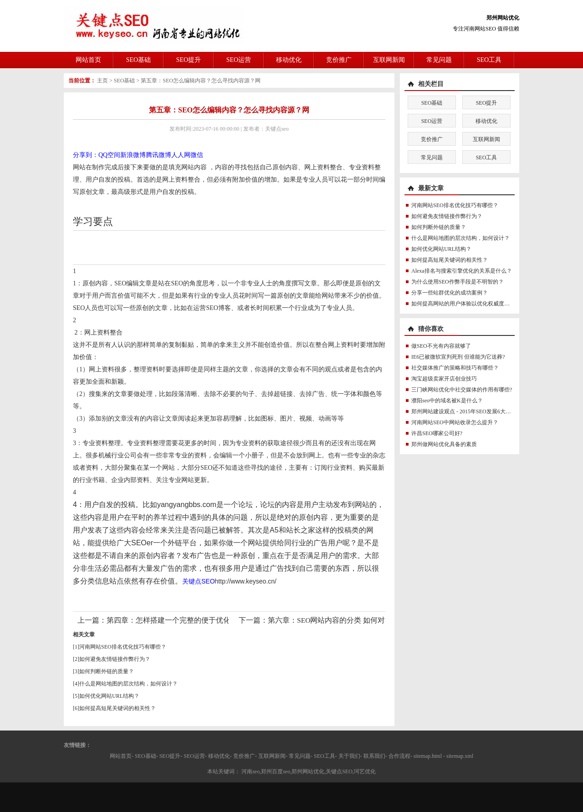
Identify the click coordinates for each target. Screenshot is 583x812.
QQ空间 (109, 155)
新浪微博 (133, 155)
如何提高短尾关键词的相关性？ (117, 708)
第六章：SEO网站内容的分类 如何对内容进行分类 (348, 620)
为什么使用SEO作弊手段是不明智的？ (457, 282)
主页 (102, 80)
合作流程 (399, 756)
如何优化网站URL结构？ (109, 696)
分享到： (85, 155)
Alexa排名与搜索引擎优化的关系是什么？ (461, 271)
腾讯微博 (158, 155)
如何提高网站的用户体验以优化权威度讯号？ (466, 303)
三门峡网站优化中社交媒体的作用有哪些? (461, 389)
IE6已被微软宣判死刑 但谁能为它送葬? (458, 357)
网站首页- (121, 756)
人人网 (180, 155)
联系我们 (374, 756)
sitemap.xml (459, 756)
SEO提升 (188, 59)
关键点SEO (198, 581)
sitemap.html (428, 756)
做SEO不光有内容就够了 (441, 346)
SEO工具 (489, 59)
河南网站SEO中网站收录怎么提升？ (454, 422)
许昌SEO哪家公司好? (436, 433)
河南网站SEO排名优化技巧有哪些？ (122, 647)
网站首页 (88, 59)
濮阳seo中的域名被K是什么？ (447, 400)
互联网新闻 (389, 59)
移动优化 (289, 59)
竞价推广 (339, 59)
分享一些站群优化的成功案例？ (449, 292)
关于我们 (349, 756)
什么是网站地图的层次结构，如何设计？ (128, 683)
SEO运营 (238, 59)
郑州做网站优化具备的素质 (444, 444)
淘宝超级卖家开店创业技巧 (444, 379)
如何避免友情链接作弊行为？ (114, 659)
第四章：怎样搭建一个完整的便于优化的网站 (179, 620)
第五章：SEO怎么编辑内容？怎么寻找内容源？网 (201, 80)
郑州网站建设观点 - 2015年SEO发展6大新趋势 (466, 411)
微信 (196, 155)
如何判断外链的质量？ (106, 671)
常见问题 (439, 59)
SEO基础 (138, 59)
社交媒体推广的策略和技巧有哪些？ (455, 368)
